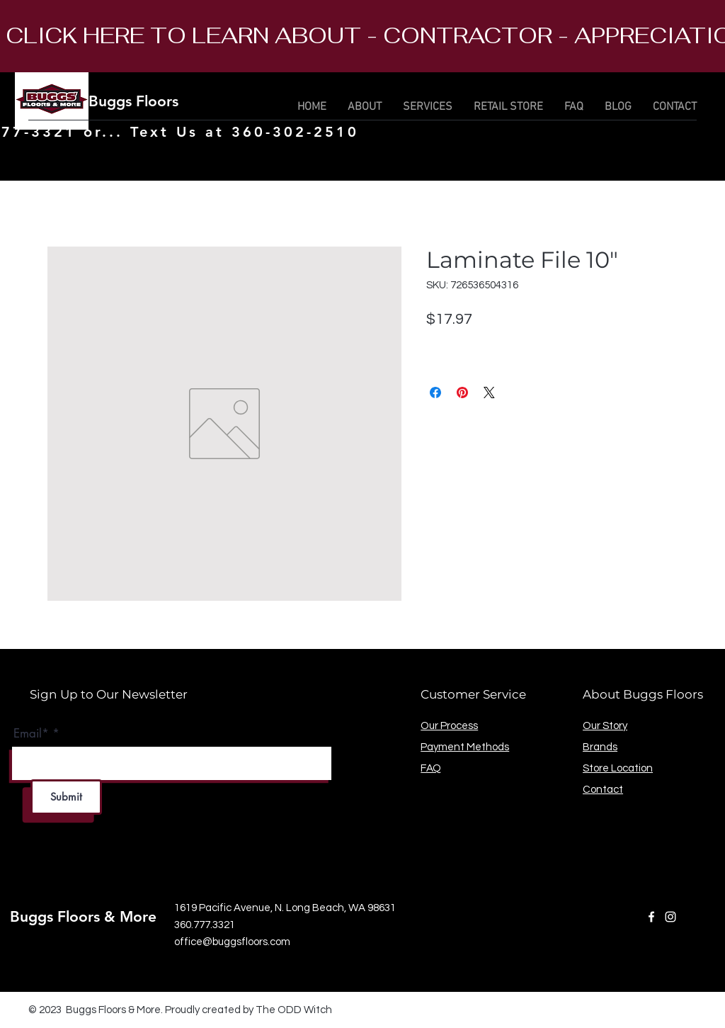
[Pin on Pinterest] (462, 392)
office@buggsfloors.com (232, 942)
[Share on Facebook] (435, 392)
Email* (31, 734)
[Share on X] (489, 392)
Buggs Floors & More (162, 101)
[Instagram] (670, 917)
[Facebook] (651, 917)
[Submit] (66, 797)
